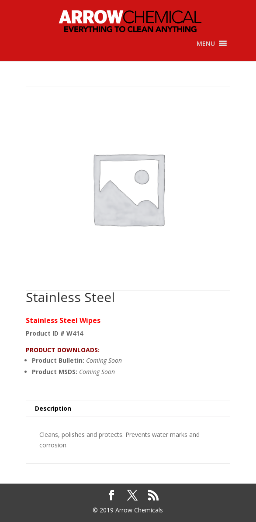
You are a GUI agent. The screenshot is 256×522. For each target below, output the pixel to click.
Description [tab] (53, 408)
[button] (206, 43)
